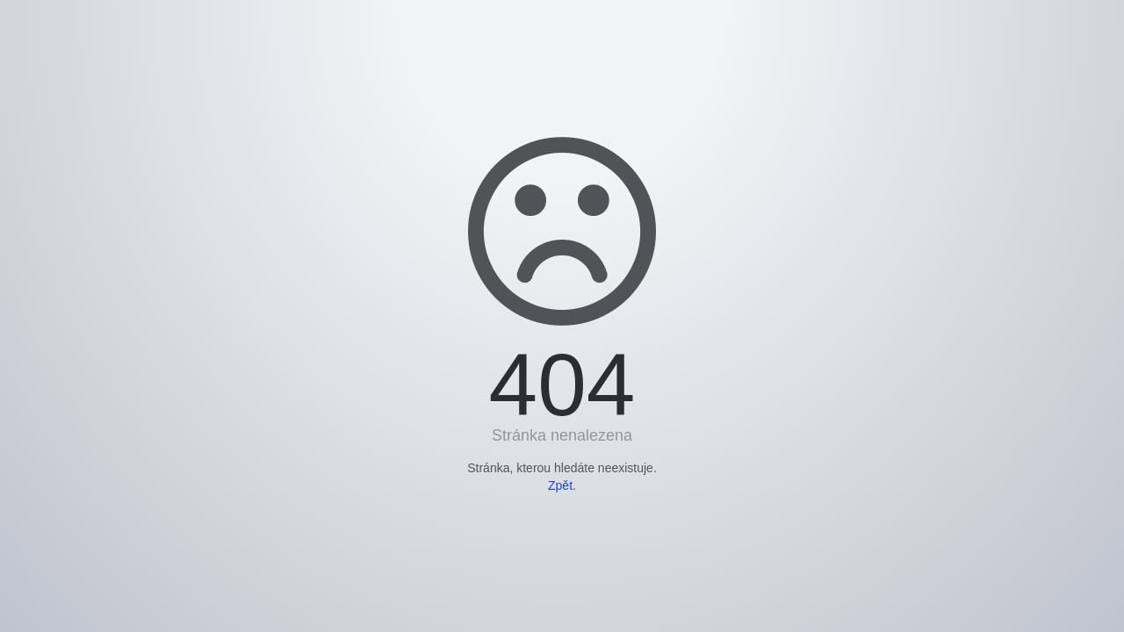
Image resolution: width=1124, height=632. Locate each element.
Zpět (560, 485)
